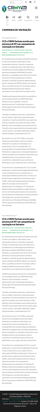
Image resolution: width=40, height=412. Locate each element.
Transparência (28, 18)
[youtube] (30, 1)
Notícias (4, 52)
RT (24, 55)
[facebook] (35, 1)
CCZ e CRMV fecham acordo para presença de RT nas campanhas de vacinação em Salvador (18, 44)
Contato (36, 18)
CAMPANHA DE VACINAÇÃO (19, 52)
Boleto (14, 18)
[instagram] (26, 1)
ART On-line (7, 20)
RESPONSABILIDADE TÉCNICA (12, 55)
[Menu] (36, 8)
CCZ (31, 52)
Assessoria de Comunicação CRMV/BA (17, 50)
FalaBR (20, 18)
